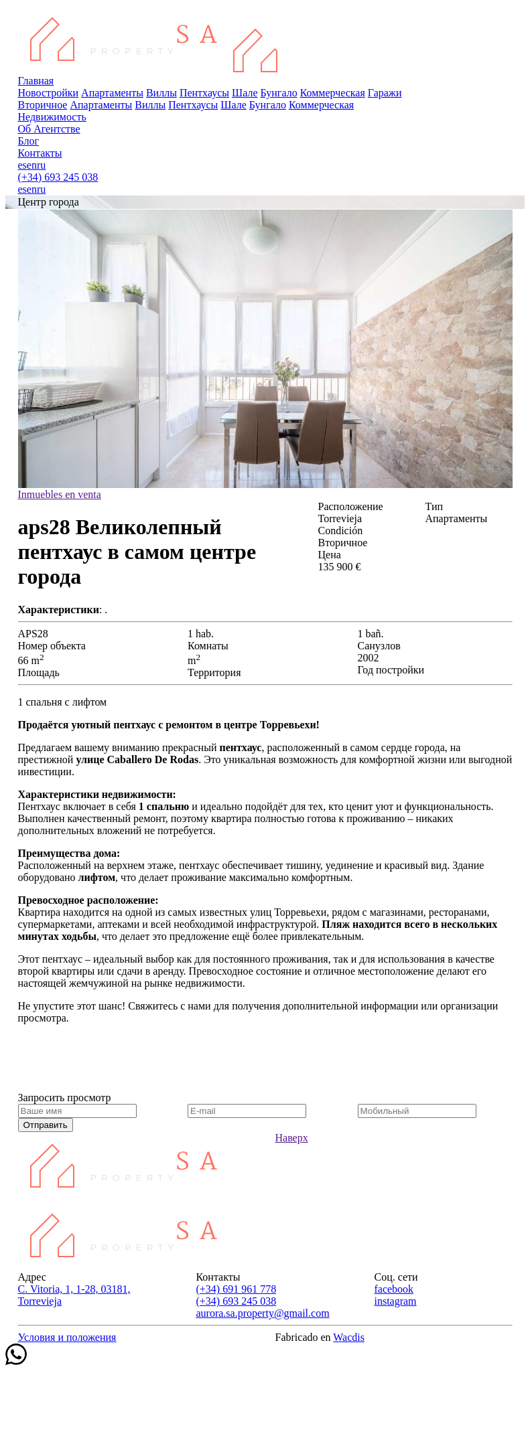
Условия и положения (67, 1337)
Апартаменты (112, 92)
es (22, 165)
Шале (244, 92)
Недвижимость (52, 117)
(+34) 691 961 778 (236, 1289)
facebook (393, 1289)
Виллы (161, 92)
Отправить (45, 1125)
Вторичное (43, 104)
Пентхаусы (204, 92)
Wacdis (349, 1337)
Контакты (40, 153)
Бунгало (278, 92)
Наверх (291, 1137)
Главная (36, 80)
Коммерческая (332, 92)
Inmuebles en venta (59, 494)
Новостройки (48, 92)
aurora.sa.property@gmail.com (262, 1313)
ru (41, 165)
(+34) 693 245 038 (58, 177)
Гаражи (385, 92)
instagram (395, 1301)
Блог (29, 141)
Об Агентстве (49, 129)
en (32, 165)
